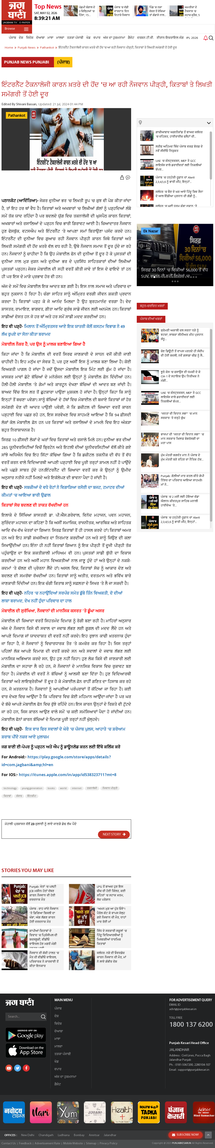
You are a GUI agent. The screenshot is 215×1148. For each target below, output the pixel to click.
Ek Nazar (150, 231)
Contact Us (9, 1143)
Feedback (25, 1143)
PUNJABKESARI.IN (181, 1143)
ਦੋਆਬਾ (40, 38)
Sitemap (91, 1143)
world (63, 788)
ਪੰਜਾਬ (12, 38)
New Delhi (27, 1135)
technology (10, 788)
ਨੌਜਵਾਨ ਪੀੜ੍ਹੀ (110, 788)
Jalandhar (110, 1135)
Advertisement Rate (47, 1143)
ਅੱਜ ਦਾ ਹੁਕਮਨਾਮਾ (114, 38)
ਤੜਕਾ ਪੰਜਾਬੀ (75, 38)
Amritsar (94, 1135)
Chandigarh (46, 1135)
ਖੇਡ (88, 38)
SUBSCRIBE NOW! (185, 1135)
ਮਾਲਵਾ (60, 38)
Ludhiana (64, 1135)
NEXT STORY (114, 834)
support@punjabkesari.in (193, 1070)
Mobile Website (73, 1143)
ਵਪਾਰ (96, 38)
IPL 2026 (192, 38)
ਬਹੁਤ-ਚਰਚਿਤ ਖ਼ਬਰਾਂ (152, 306)
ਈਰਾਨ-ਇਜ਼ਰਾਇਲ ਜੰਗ (170, 38)
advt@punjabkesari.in (183, 1009)
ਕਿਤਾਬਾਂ (7, 796)
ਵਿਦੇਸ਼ (29, 38)
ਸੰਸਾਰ (19, 796)
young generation (32, 788)
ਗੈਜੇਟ (131, 38)
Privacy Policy (108, 1143)
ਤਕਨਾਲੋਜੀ (92, 788)
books (51, 788)
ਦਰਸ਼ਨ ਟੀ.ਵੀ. (145, 38)
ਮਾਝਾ (50, 38)
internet (76, 788)
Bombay (79, 1135)
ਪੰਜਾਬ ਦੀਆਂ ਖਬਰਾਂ (151, 319)
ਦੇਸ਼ (21, 38)
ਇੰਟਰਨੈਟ (31, 796)
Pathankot (16, 115)
